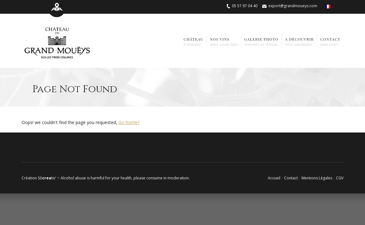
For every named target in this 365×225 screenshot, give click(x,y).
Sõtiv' (47, 178)
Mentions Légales (317, 178)
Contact (291, 178)
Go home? (128, 122)
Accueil (274, 178)
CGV (339, 178)
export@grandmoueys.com (292, 5)
